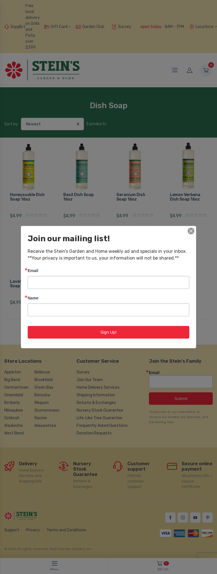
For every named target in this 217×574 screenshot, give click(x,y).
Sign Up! (108, 332)
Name (33, 298)
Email (33, 270)
